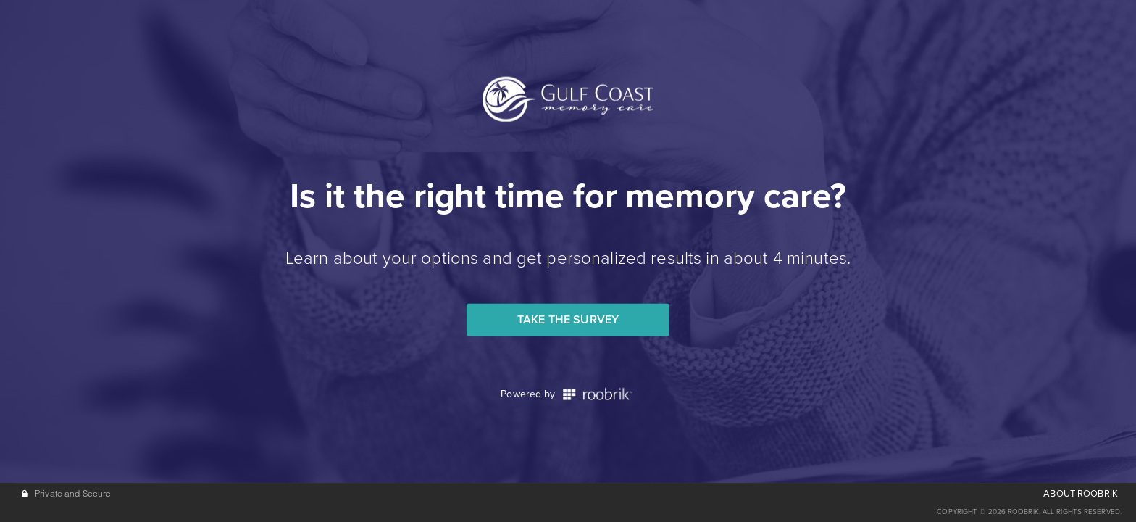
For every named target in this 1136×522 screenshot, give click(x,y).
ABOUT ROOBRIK (1080, 494)
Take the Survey (568, 319)
